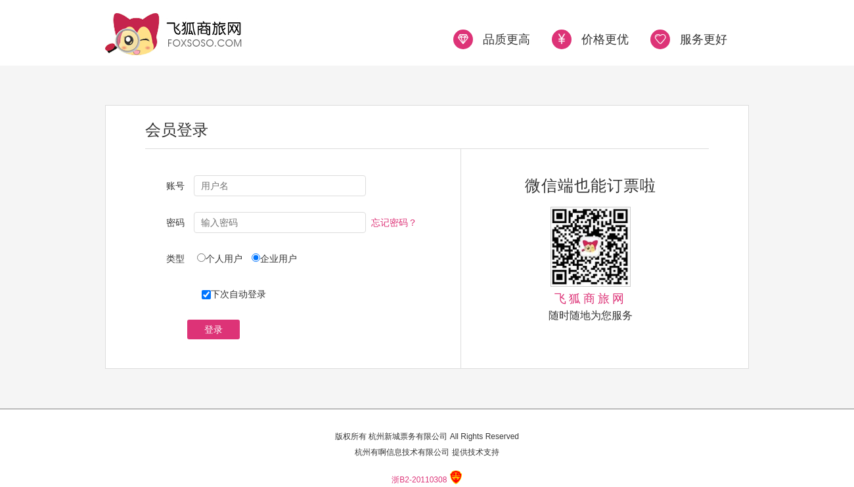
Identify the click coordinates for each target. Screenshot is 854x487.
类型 (175, 258)
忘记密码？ (394, 222)
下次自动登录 (234, 294)
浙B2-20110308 (419, 479)
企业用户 (278, 258)
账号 (175, 185)
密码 (175, 222)
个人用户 (229, 258)
